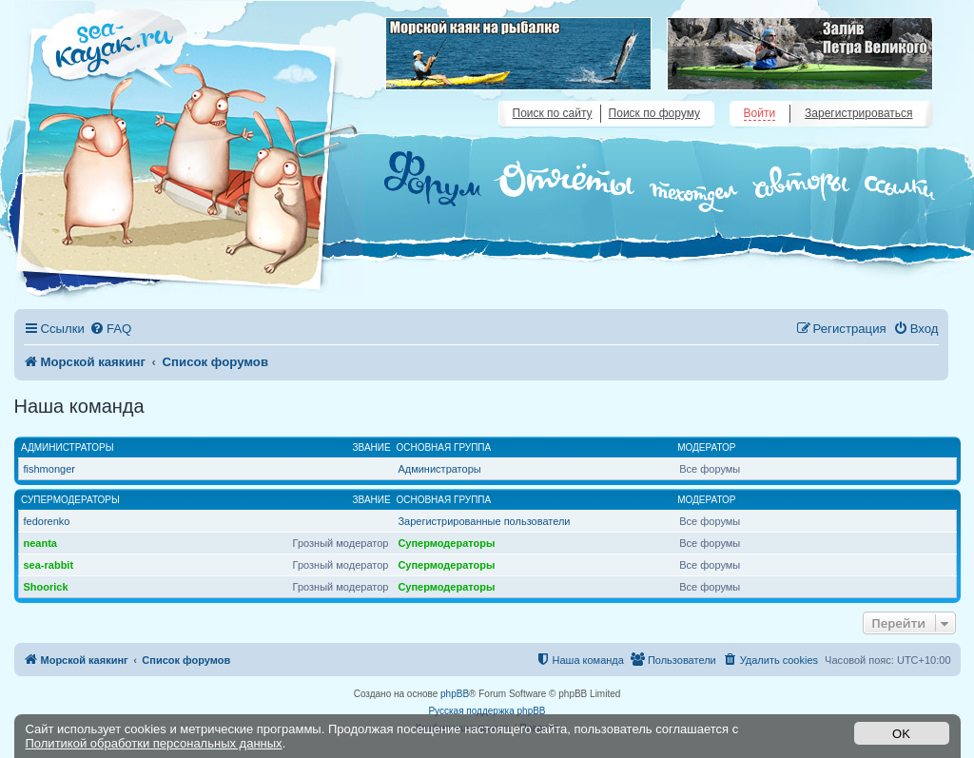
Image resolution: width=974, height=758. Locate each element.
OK (901, 734)
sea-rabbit (49, 565)
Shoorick (46, 587)
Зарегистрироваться (858, 113)
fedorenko (47, 521)
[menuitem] (110, 328)
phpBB (454, 694)
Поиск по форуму (654, 113)
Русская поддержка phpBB (486, 711)
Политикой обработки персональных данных (154, 743)
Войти (760, 113)
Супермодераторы (70, 500)
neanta (40, 543)
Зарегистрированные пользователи (484, 521)
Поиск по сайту (553, 113)
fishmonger (49, 469)
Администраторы (67, 447)
